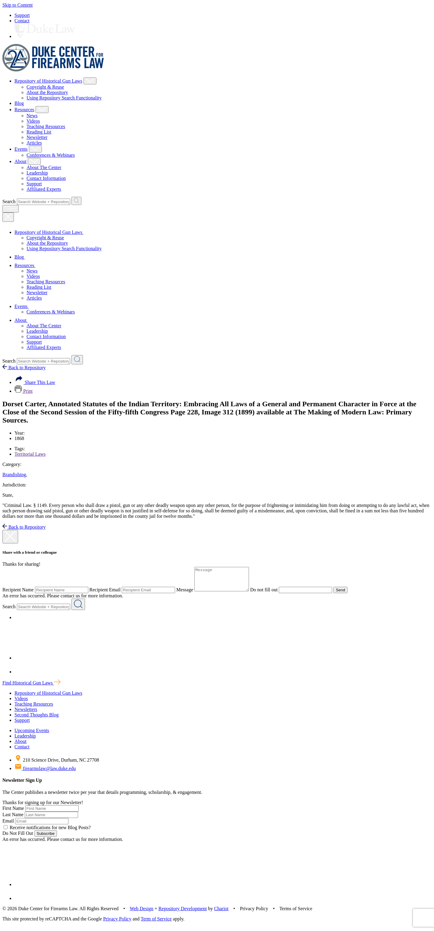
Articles (34, 142)
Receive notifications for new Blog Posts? (47, 832)
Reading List (39, 131)
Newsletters (25, 713)
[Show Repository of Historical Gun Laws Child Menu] (89, 80)
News (32, 115)
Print (23, 391)
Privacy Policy (117, 923)
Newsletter (37, 137)
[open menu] (10, 208)
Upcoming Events (31, 735)
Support (22, 15)
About (20, 161)
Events (21, 149)
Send (346, 594)
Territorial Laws (30, 454)
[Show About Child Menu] (34, 161)
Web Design (141, 913)
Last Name (13, 819)
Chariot (221, 913)
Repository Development (183, 913)
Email (8, 825)
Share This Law (34, 382)
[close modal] (10, 536)
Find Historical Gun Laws (31, 687)
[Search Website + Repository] (76, 201)
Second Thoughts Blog (36, 719)
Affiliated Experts (44, 189)
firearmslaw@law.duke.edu (45, 772)
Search (9, 201)
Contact (22, 20)
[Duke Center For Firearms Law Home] (53, 69)
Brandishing (14, 474)
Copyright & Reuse (45, 87)
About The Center (44, 167)
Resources (24, 109)
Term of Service (156, 923)
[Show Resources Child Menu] (42, 109)
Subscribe (46, 838)
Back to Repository (24, 367)
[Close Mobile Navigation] (8, 217)
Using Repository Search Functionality (64, 97)
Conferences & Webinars (51, 155)
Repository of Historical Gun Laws (48, 80)
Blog (19, 103)
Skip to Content (17, 5)
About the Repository (47, 92)
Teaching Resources (46, 126)
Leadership (37, 172)
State (7, 495)
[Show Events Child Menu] (35, 149)
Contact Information (46, 178)
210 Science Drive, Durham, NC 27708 (56, 764)
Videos (33, 121)
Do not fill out (270, 594)
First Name (13, 812)
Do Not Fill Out (17, 837)
